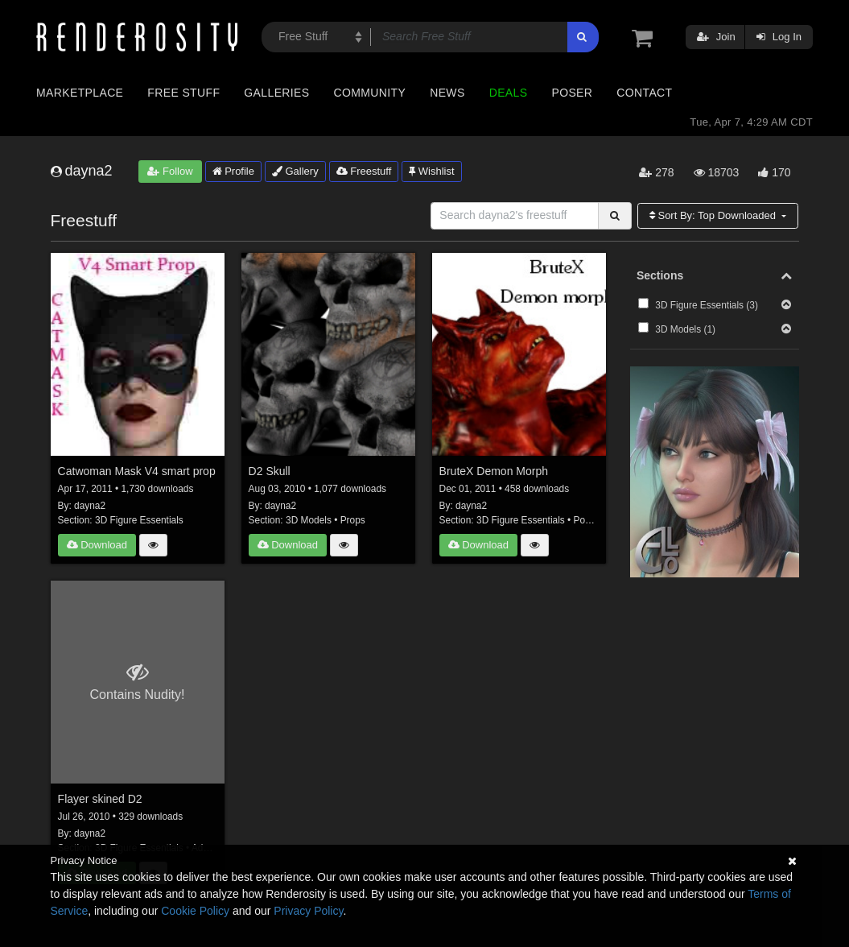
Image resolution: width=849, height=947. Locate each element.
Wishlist (431, 171)
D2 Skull (270, 471)
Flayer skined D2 (100, 798)
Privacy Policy (308, 910)
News (447, 92)
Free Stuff (183, 92)
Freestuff (364, 171)
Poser (571, 92)
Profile (233, 171)
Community (370, 92)
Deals (508, 92)
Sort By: (714, 215)
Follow (169, 171)
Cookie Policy (195, 910)
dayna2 (89, 505)
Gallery (295, 171)
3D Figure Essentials (139, 520)
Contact (644, 92)
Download (97, 545)
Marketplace (79, 92)
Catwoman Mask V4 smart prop (137, 471)
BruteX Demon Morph (493, 471)
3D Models (309, 520)
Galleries (276, 92)
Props (352, 520)
